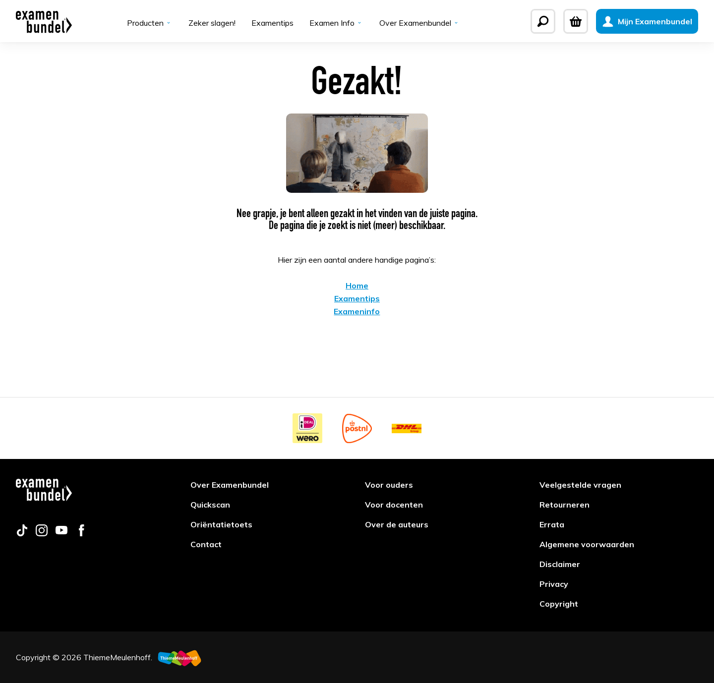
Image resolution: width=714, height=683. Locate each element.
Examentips (272, 23)
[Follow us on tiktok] (22, 533)
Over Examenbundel (419, 23)
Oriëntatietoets (221, 524)
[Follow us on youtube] (61, 533)
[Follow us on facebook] (81, 533)
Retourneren (564, 505)
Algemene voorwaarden (586, 544)
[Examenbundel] (44, 21)
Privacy (553, 584)
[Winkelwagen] (575, 21)
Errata (551, 524)
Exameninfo (357, 311)
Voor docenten (394, 505)
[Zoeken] (543, 21)
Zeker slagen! (212, 23)
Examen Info (336, 23)
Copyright (558, 604)
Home (357, 285)
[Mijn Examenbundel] (647, 21)
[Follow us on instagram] (42, 533)
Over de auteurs (396, 524)
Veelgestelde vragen (580, 485)
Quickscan (210, 505)
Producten (150, 23)
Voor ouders (389, 485)
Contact (206, 544)
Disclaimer (559, 564)
